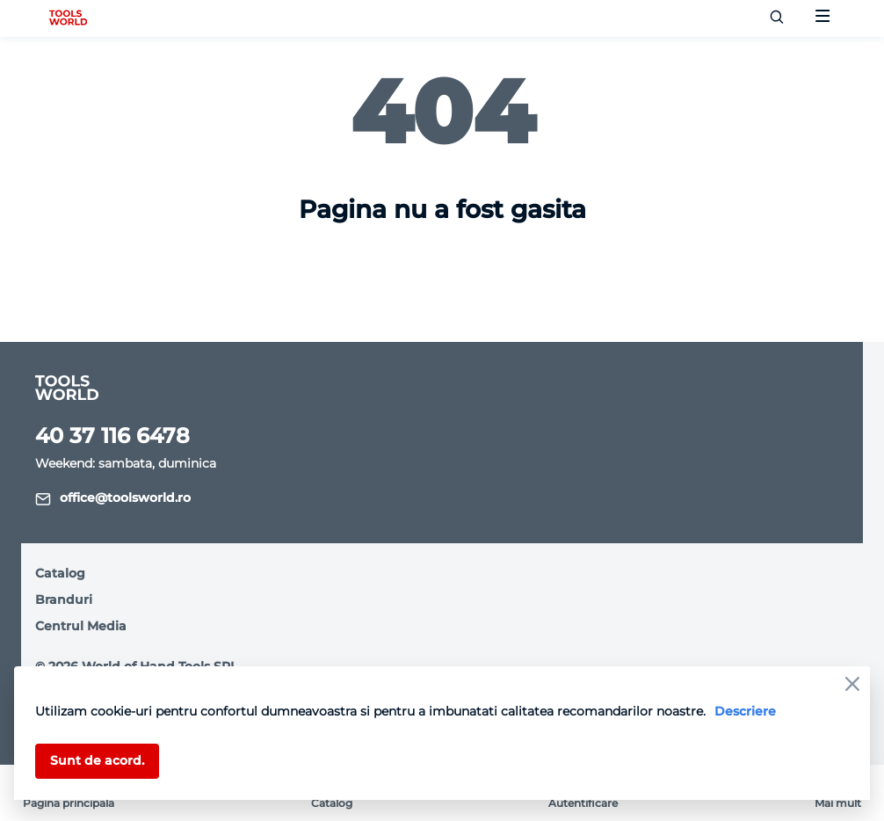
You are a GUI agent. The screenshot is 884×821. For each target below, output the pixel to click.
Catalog (60, 573)
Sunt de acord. (97, 760)
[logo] (68, 18)
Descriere (745, 711)
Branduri (63, 599)
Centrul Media (81, 626)
